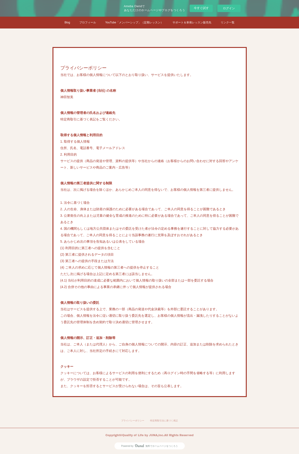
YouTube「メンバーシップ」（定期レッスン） (134, 22)
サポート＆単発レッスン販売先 (192, 22)
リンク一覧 (227, 22)
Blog (67, 22)
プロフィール (87, 22)
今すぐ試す (201, 8)
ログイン (229, 8)
